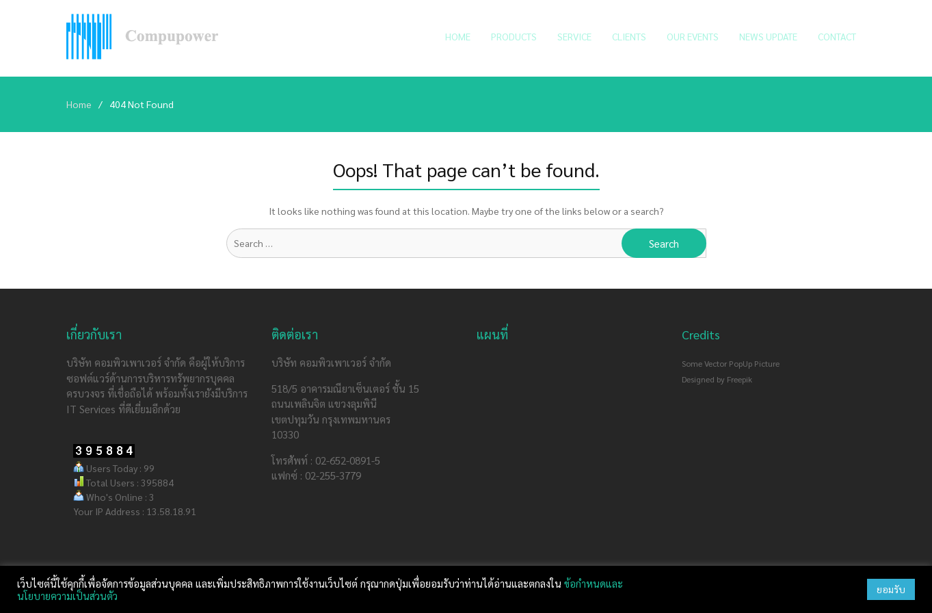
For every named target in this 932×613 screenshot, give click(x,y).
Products (514, 36)
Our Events (693, 36)
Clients (629, 36)
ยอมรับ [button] (891, 589)
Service (574, 36)
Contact (837, 36)
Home (457, 36)
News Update (768, 36)
